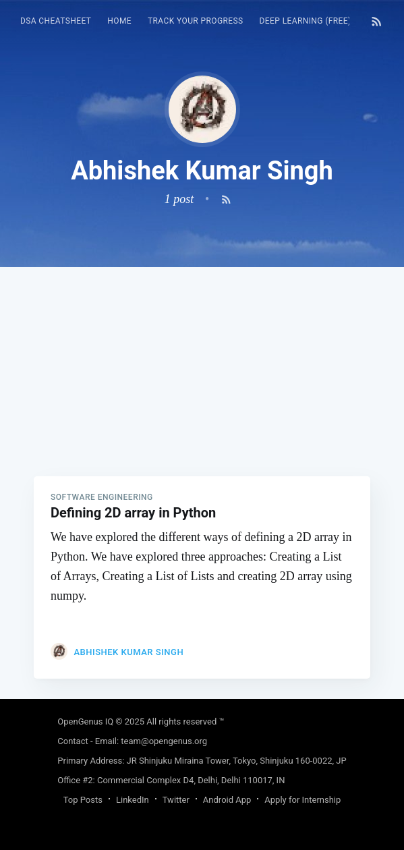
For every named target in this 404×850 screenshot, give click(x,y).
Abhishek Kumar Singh (128, 652)
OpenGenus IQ (85, 721)
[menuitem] (55, 21)
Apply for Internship (302, 800)
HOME (119, 21)
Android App (227, 800)
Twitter (176, 800)
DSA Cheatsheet (55, 21)
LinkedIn (132, 800)
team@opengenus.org (164, 741)
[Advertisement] (202, 361)
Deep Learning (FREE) (305, 21)
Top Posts (83, 800)
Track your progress (195, 21)
